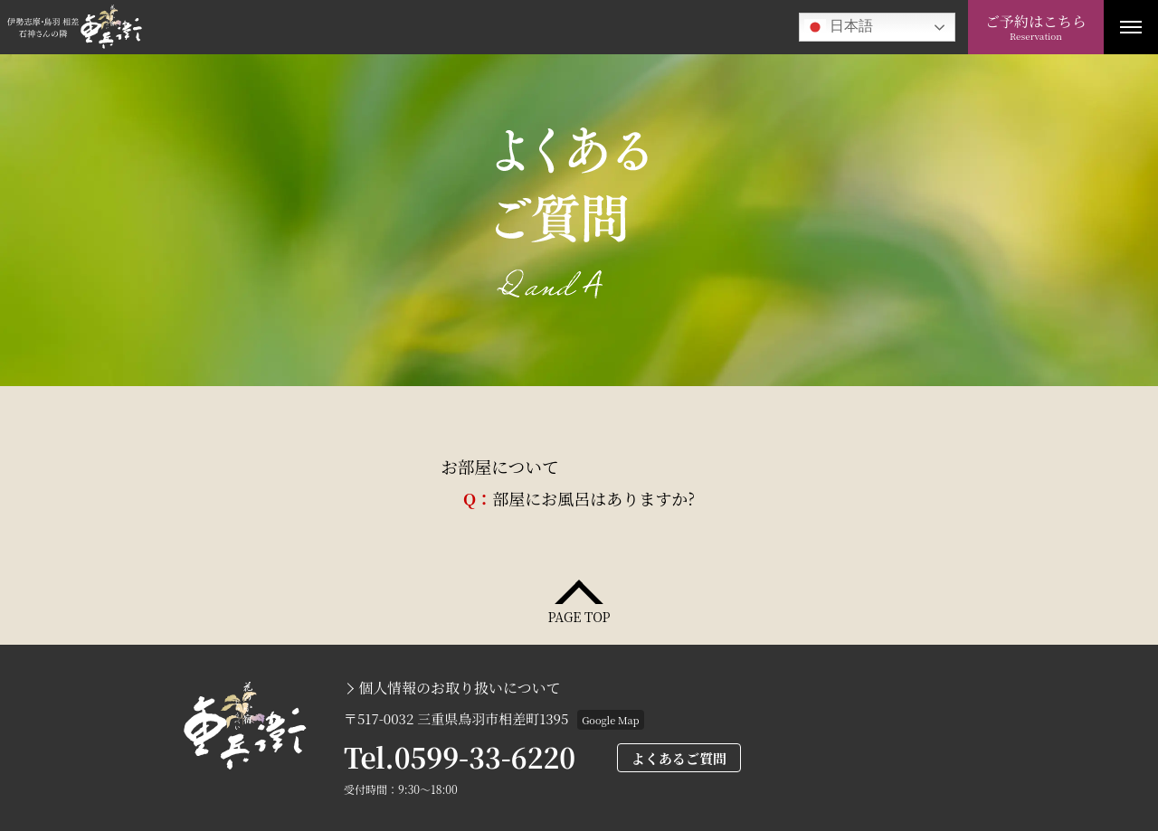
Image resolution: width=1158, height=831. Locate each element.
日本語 (838, 27)
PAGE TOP (578, 615)
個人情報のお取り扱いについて (459, 688)
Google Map (610, 720)
